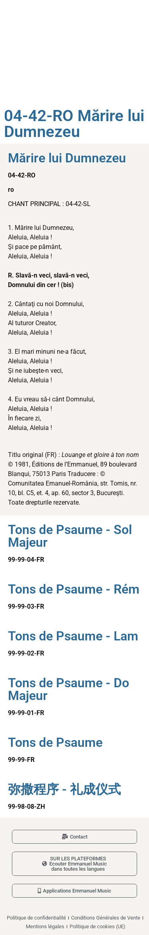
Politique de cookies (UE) (98, 926)
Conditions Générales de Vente (105, 918)
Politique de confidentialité (36, 918)
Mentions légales (45, 926)
